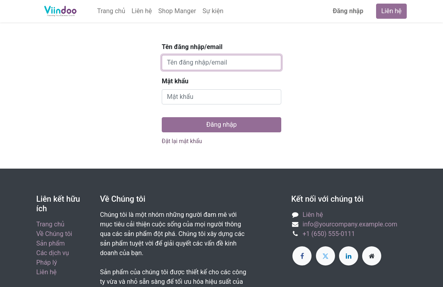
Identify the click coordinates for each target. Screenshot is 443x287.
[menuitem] (111, 11)
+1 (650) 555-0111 (329, 234)
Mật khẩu (175, 81)
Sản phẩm (50, 243)
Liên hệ (391, 11)
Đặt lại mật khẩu (182, 141)
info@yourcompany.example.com (350, 224)
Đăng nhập (348, 11)
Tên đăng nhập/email (192, 47)
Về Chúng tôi (54, 234)
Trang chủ (50, 224)
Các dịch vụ (52, 253)
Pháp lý (46, 262)
